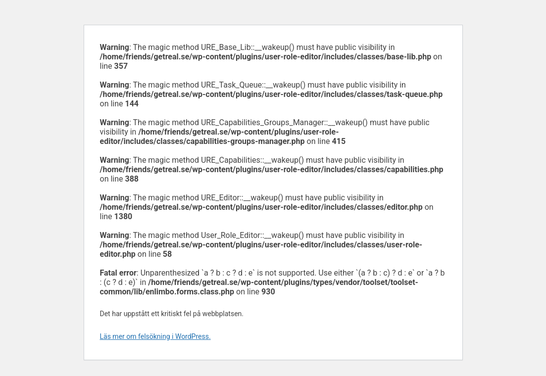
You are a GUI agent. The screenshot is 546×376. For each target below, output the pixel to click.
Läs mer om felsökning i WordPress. (155, 336)
